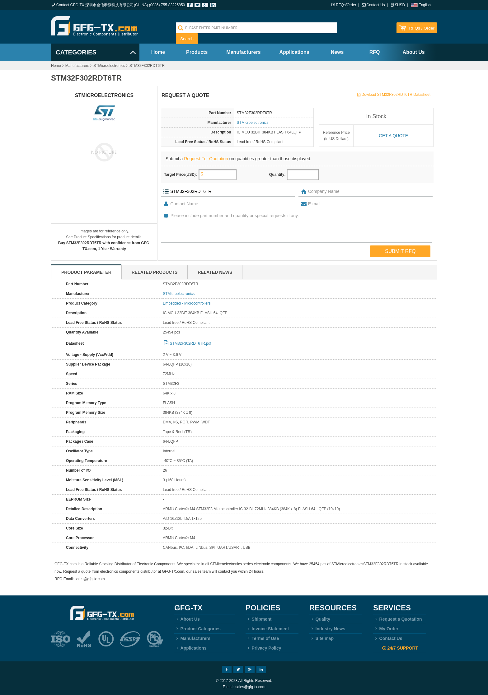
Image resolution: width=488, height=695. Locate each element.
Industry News (327, 628)
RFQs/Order (346, 5)
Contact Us (375, 5)
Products (197, 52)
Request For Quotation (206, 158)
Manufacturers (243, 52)
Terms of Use (262, 638)
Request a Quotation (397, 619)
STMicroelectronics (109, 65)
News (337, 52)
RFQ (374, 52)
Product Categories (197, 628)
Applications (294, 52)
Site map (321, 638)
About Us (414, 52)
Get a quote (393, 135)
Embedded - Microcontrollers (186, 303)
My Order (385, 628)
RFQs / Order (421, 28)
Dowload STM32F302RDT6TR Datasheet (396, 94)
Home (158, 52)
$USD (400, 5)
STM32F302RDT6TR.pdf (190, 343)
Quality (319, 619)
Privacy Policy (263, 648)
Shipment (258, 619)
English (425, 5)
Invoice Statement (267, 628)
